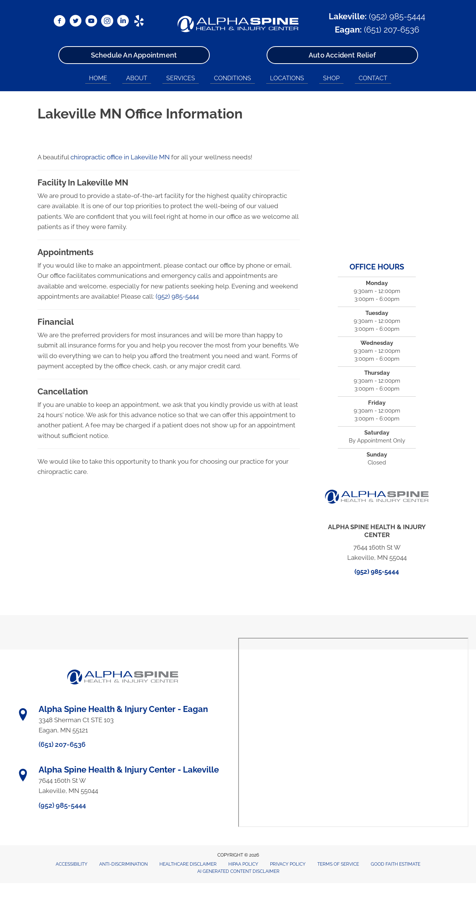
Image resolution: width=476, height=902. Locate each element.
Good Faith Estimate (395, 864)
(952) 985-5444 (397, 16)
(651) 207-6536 (391, 29)
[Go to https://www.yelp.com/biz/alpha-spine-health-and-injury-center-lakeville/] (139, 22)
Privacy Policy (288, 864)
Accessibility (71, 864)
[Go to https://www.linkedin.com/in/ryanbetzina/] (123, 22)
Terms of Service (338, 864)
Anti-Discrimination (123, 864)
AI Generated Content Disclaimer (238, 871)
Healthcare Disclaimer (188, 864)
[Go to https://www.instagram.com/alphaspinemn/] (107, 22)
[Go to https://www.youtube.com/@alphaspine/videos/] (91, 22)
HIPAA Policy (243, 864)
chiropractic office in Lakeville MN (120, 157)
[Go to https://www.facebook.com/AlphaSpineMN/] (59, 22)
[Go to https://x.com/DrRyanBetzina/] (75, 22)
